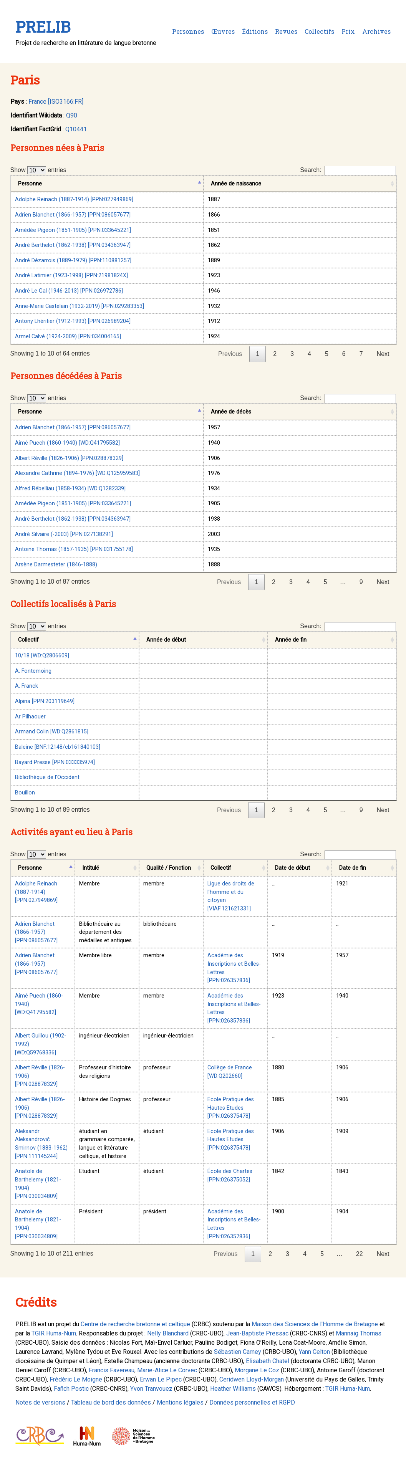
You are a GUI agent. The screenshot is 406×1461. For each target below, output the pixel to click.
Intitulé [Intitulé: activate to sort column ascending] (90, 868)
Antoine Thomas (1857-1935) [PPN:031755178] (74, 549)
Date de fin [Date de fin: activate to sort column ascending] (352, 868)
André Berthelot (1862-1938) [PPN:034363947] (73, 245)
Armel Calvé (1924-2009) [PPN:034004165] (68, 336)
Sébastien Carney (237, 1351)
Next (383, 354)
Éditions (255, 31)
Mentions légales (180, 1402)
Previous (230, 354)
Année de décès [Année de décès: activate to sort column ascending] (231, 412)
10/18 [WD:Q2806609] (42, 655)
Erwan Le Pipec (161, 1379)
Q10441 (76, 129)
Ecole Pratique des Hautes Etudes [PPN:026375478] (230, 1107)
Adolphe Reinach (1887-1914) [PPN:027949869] (74, 199)
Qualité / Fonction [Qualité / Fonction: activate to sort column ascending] (168, 868)
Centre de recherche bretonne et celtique (135, 1324)
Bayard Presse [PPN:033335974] (55, 762)
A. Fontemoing (33, 671)
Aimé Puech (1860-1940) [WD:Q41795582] (67, 443)
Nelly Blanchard (168, 1333)
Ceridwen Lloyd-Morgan (251, 1379)
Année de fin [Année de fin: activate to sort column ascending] (291, 640)
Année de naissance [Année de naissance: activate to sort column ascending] (236, 183)
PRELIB (42, 27)
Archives (376, 31)
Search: (348, 170)
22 (359, 1254)
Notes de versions (40, 1402)
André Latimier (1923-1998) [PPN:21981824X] (71, 275)
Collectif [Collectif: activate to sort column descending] (28, 640)
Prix (348, 31)
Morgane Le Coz (257, 1370)
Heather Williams (233, 1388)
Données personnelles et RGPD (252, 1402)
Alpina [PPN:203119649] (45, 701)
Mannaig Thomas (358, 1333)
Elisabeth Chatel (267, 1361)
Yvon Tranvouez (151, 1388)
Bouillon (25, 792)
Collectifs (319, 31)
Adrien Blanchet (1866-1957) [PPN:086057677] (73, 215)
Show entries (38, 170)
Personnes (188, 31)
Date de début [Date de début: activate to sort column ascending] (292, 868)
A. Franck (26, 686)
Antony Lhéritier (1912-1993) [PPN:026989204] (73, 321)
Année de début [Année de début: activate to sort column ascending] (166, 640)
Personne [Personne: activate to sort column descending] (30, 183)
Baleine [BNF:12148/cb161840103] (57, 747)
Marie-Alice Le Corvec (167, 1370)
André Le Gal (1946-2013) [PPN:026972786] (69, 291)
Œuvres (223, 31)
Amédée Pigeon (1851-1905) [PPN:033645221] (73, 230)
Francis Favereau (111, 1370)
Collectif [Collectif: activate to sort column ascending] (220, 868)
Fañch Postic (71, 1388)
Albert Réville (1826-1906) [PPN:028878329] (69, 458)
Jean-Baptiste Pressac (257, 1333)
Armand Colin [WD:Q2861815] (51, 731)
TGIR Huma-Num (53, 1333)
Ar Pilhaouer (30, 716)
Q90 (71, 115)
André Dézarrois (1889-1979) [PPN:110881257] (73, 260)
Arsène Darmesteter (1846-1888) (56, 564)
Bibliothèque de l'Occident (47, 777)
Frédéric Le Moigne (76, 1379)
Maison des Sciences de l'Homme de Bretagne (315, 1324)
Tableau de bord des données (111, 1402)
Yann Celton (314, 1351)
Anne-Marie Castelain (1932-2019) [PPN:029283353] (79, 306)
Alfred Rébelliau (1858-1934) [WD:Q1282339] (70, 488)
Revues (286, 31)
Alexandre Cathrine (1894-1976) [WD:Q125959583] (77, 473)
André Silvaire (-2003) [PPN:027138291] (64, 534)
